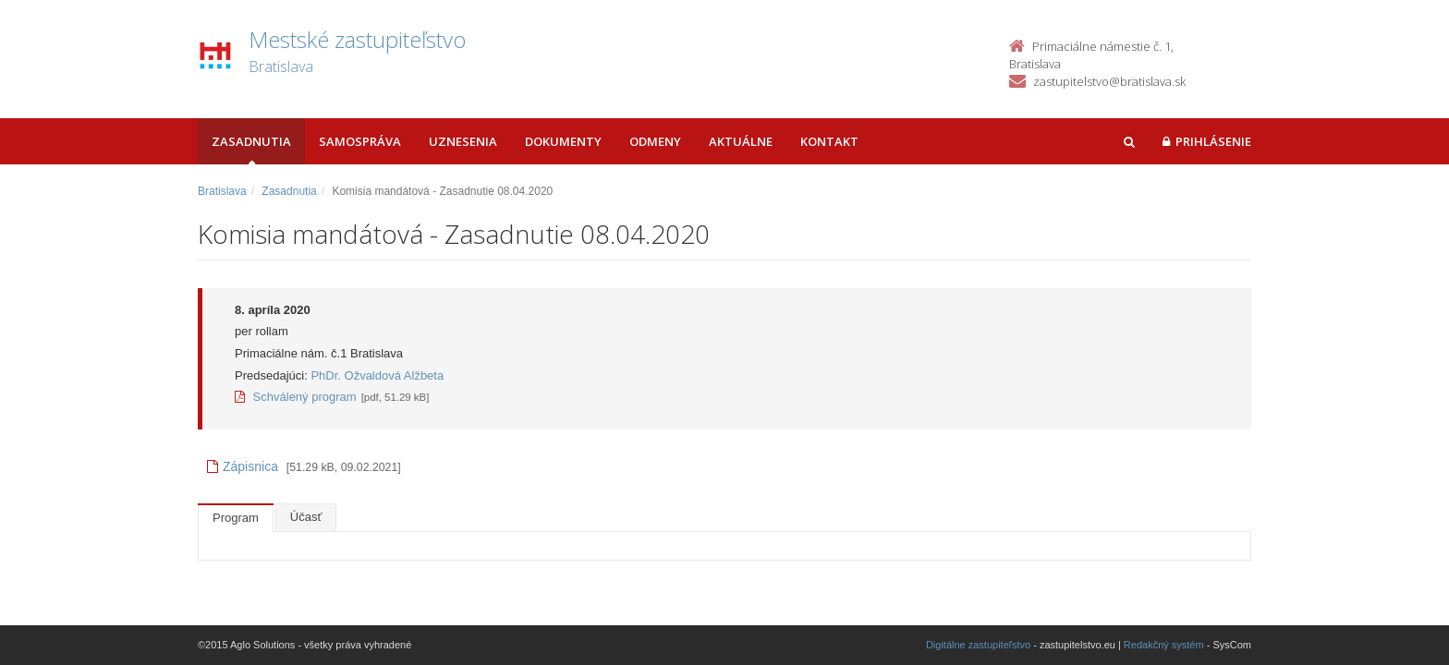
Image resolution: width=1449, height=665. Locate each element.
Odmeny (655, 141)
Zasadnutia (251, 141)
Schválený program (296, 397)
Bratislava (222, 191)
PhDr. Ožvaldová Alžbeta (377, 375)
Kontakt (829, 141)
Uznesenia (463, 141)
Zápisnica (242, 466)
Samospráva (360, 141)
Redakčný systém (1164, 644)
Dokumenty (563, 141)
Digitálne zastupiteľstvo (978, 644)
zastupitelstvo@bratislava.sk (1109, 81)
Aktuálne (741, 141)
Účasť (306, 517)
